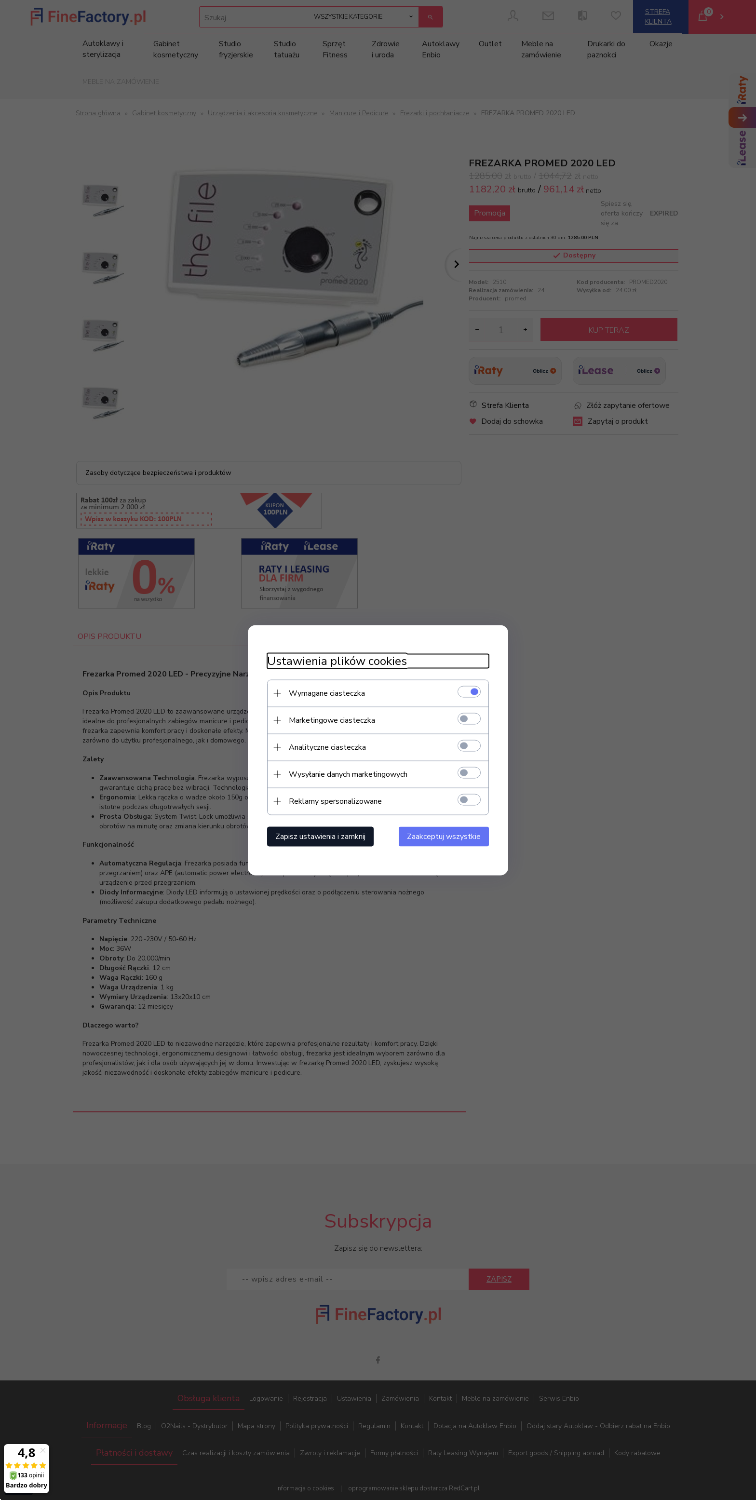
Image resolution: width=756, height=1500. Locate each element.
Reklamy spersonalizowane (335, 801)
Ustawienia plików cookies (337, 661)
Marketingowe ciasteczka (332, 720)
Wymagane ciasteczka (327, 693)
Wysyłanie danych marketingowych (348, 774)
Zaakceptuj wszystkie (444, 836)
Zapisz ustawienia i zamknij (320, 836)
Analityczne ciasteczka (327, 747)
